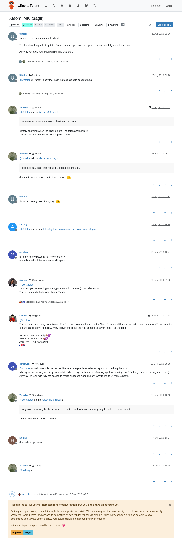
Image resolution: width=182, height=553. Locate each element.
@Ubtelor (34, 75)
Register (16, 532)
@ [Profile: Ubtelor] (24, 79)
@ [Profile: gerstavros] (26, 284)
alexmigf (23, 224)
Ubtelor (23, 34)
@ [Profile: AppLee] (25, 320)
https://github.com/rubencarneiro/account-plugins (70, 229)
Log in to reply (164, 25)
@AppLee (35, 316)
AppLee (23, 280)
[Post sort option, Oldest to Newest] (150, 24)
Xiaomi (27, 25)
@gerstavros (36, 280)
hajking (23, 438)
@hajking (35, 465)
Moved (15, 25)
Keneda (23, 316)
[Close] (170, 505)
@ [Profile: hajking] (24, 470)
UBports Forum (28, 5)
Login (28, 532)
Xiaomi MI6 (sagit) (49, 112)
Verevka (23, 107)
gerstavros (25, 252)
